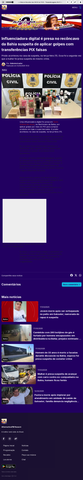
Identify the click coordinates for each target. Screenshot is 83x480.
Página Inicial (8, 445)
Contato (25, 450)
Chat (24, 459)
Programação (9, 450)
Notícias (25, 445)
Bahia (4, 70)
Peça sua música (29, 455)
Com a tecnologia (9, 476)
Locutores (7, 459)
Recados (6, 455)
